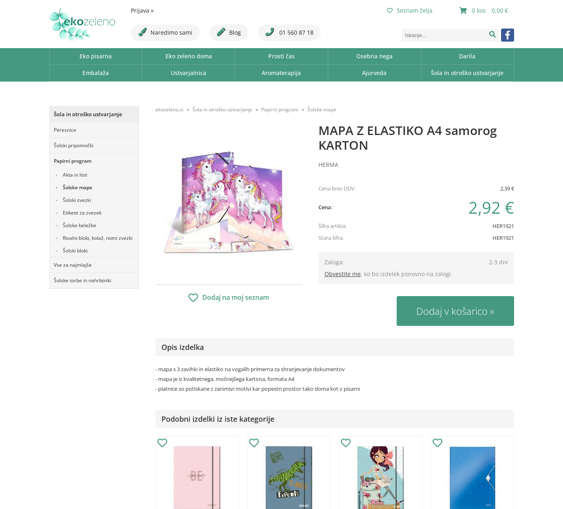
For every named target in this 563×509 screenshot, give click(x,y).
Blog (229, 32)
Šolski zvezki (77, 200)
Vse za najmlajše (73, 264)
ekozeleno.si (169, 109)
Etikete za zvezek (82, 212)
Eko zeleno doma (189, 56)
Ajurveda (374, 73)
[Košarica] (484, 10)
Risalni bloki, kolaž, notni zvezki (97, 238)
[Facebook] (507, 35)
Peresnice (65, 129)
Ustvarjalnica (188, 73)
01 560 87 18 (289, 32)
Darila (467, 56)
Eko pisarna (95, 56)
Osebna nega (374, 56)
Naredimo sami (165, 32)
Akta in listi (75, 174)
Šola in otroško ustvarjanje (467, 73)
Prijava (142, 10)
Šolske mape (77, 187)
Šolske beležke (79, 225)
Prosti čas (281, 56)
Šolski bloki (75, 250)
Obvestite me (343, 274)
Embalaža (95, 73)
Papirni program (72, 160)
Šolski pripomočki (73, 145)
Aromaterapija (281, 73)
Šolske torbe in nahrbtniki (82, 280)
